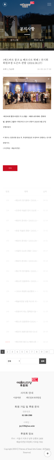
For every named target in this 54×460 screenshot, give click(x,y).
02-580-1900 (27, 415)
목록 (10, 168)
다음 (51, 352)
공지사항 (14, 40)
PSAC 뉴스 (39, 40)
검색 (42, 361)
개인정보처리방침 (33, 398)
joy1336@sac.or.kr (27, 426)
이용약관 (17, 398)
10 (46, 352)
